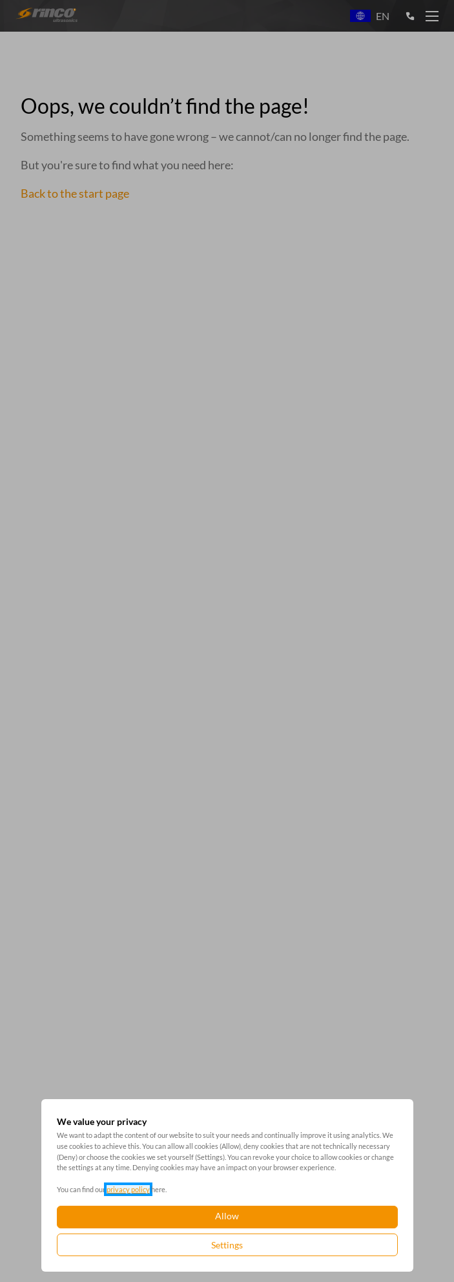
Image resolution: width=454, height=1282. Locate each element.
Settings (227, 1244)
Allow (227, 1215)
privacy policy (128, 1189)
